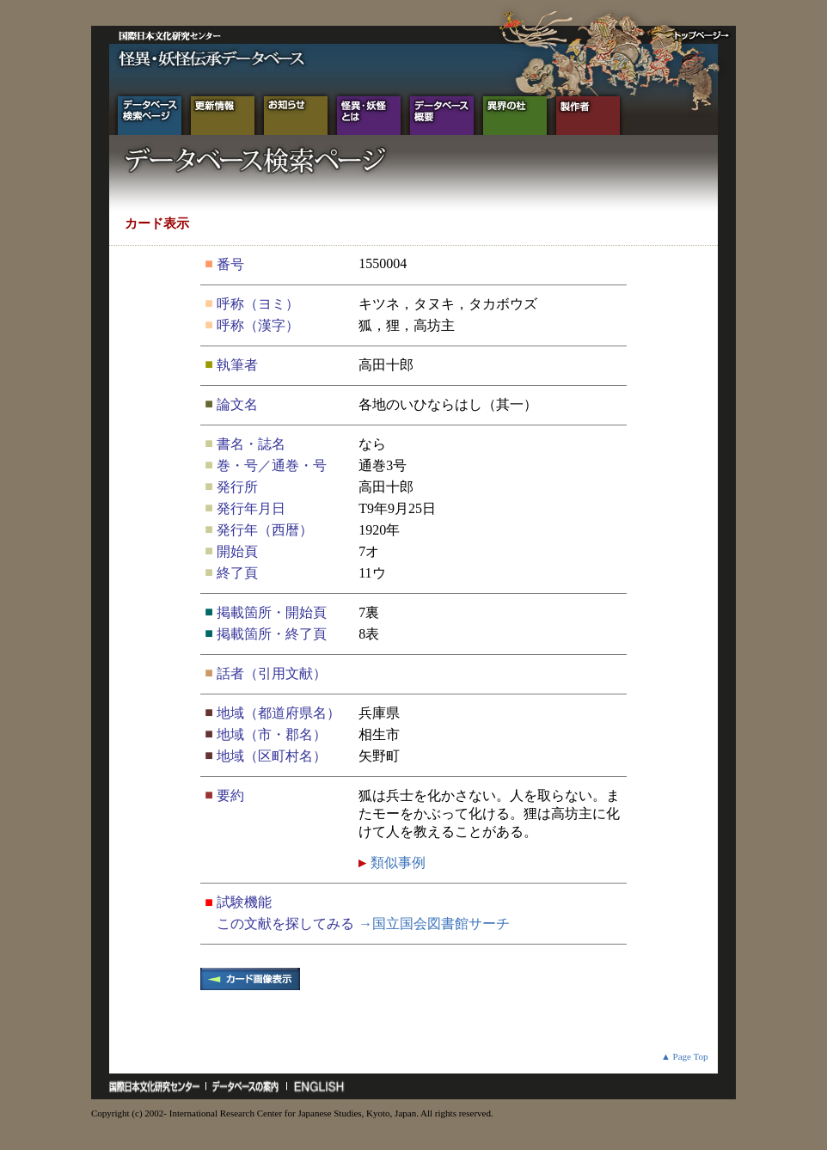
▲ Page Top (684, 1056)
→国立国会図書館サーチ (434, 923)
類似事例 (396, 862)
